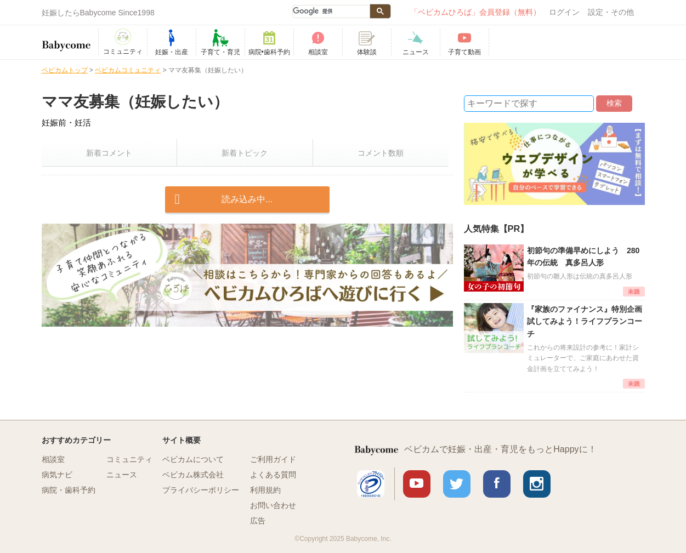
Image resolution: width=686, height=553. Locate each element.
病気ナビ (57, 474)
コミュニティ (129, 459)
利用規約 (265, 490)
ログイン (564, 12)
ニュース (121, 474)
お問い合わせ (273, 505)
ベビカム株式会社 (193, 474)
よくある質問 (273, 474)
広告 (257, 520)
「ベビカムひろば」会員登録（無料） (475, 12)
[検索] (330, 11)
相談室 (53, 459)
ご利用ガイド (273, 459)
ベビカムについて (193, 459)
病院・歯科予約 (68, 490)
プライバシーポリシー (200, 490)
